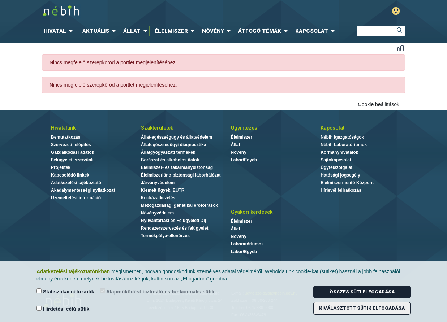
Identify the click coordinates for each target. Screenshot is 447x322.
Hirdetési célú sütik (62, 309)
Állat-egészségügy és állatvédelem (176, 137)
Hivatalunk (63, 128)
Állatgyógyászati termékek (168, 152)
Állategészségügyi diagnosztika (173, 144)
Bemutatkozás (65, 137)
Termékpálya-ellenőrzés (165, 235)
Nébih (148, 11)
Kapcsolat (332, 128)
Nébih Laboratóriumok (344, 144)
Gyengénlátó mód (396, 11)
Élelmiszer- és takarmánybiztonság (177, 167)
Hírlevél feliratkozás (341, 190)
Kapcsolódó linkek (70, 175)
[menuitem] (59, 31)
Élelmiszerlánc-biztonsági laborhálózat (181, 175)
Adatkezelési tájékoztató (76, 182)
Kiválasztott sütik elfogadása (362, 308)
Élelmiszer (241, 137)
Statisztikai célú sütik (65, 291)
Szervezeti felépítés (71, 144)
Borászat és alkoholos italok (170, 159)
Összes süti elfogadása (362, 292)
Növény (238, 152)
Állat (235, 144)
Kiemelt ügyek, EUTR (163, 190)
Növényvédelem (157, 213)
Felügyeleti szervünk (72, 159)
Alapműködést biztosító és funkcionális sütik (157, 291)
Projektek (60, 167)
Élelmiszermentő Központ (347, 182)
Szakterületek (157, 128)
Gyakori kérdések (251, 212)
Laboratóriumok (247, 244)
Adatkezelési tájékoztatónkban (73, 271)
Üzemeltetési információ (76, 197)
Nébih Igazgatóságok (342, 137)
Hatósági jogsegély (340, 175)
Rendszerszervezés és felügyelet (175, 228)
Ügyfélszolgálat (336, 167)
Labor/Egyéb (244, 159)
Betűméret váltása (400, 47)
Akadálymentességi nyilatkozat (83, 190)
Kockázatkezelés (158, 197)
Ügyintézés (244, 128)
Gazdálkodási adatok (72, 152)
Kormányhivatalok (339, 152)
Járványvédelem (158, 182)
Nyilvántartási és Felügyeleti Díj (173, 220)
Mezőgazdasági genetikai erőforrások (179, 205)
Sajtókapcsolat (336, 159)
